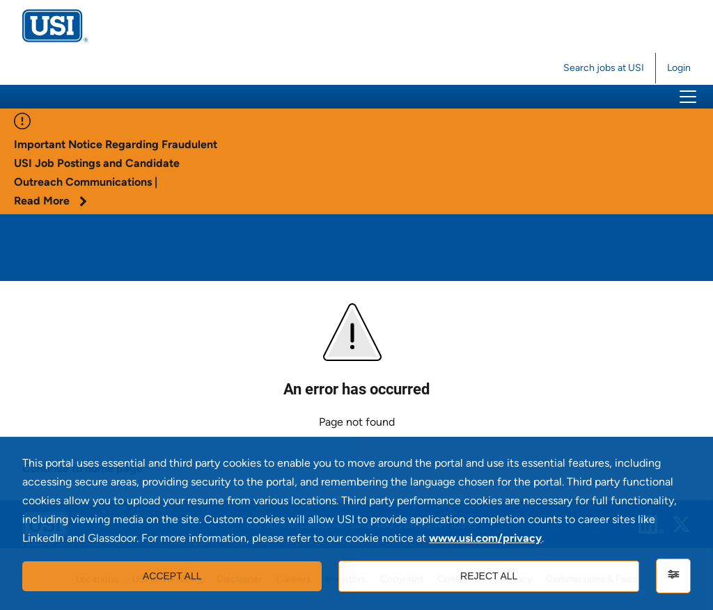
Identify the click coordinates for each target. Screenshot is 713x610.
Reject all (488, 575)
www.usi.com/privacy (485, 538)
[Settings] (673, 576)
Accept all (172, 575)
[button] (688, 96)
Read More (50, 200)
